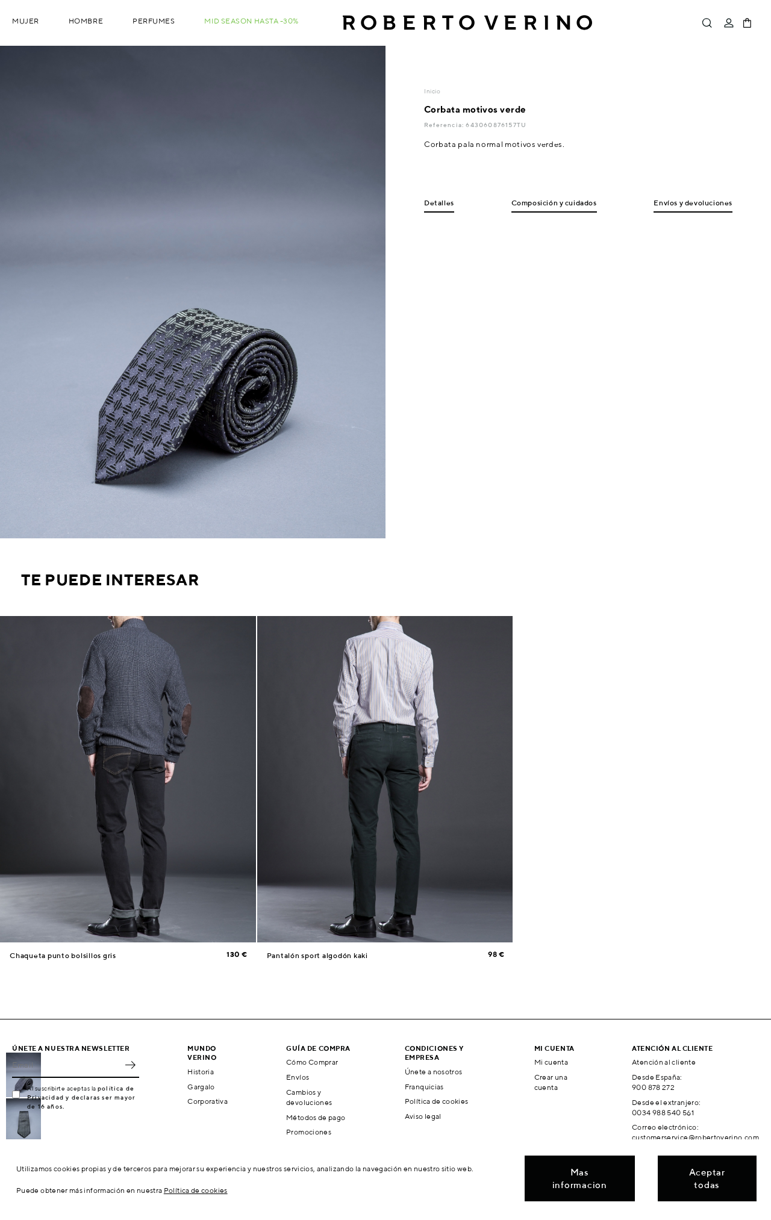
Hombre (86, 20)
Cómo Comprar (312, 1061)
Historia (200, 1071)
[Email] (66, 1065)
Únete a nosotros (434, 1071)
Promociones (308, 1131)
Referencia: (445, 124)
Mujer (25, 20)
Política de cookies (437, 1101)
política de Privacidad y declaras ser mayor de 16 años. (81, 1097)
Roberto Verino (467, 23)
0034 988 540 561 (663, 1112)
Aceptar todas (707, 1178)
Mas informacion (579, 1178)
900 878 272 (653, 1087)
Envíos (297, 1077)
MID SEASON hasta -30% (251, 20)
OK (130, 1065)
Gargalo (201, 1086)
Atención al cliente (664, 1061)
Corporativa (207, 1101)
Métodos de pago (315, 1117)
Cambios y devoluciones (309, 1097)
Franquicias (424, 1086)
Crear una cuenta (550, 1082)
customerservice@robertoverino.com (695, 1137)
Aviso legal (423, 1116)
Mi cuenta (551, 1061)
